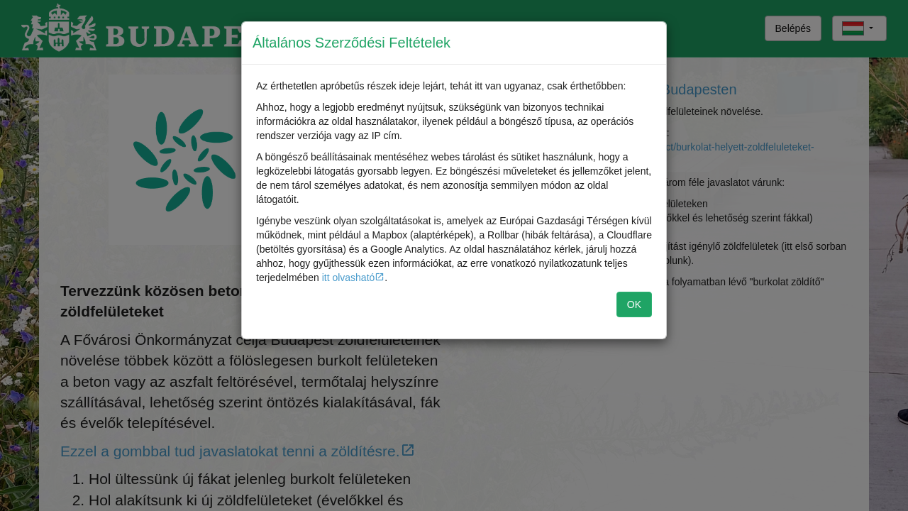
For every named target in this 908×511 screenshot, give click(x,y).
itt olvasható (348, 277)
